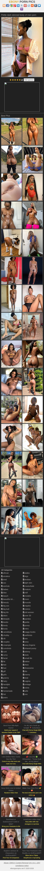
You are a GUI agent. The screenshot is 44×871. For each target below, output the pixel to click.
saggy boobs (29, 632)
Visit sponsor (29, 80)
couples (5, 642)
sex (25, 639)
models (27, 596)
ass (3, 583)
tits (25, 671)
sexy (26, 642)
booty (4, 625)
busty (4, 629)
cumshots (6, 648)
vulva (26, 688)
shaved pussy (29, 648)
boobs (4, 622)
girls (4, 675)
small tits (27, 658)
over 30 (27, 616)
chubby (5, 635)
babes (4, 589)
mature (27, 589)
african (5, 573)
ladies (26, 573)
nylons (26, 609)
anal (4, 580)
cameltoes (6, 632)
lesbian (27, 580)
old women (28, 612)
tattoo (26, 661)
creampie (6, 645)
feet (3, 665)
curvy (4, 655)
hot (3, 694)
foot (3, 668)
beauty (5, 602)
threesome (28, 668)
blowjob (5, 619)
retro (26, 629)
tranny (26, 675)
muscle (27, 602)
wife (25, 691)
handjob (5, 684)
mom (26, 599)
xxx (25, 694)
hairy (4, 681)
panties (27, 619)
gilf (3, 671)
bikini (4, 616)
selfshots (27, 635)
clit (3, 639)
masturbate (28, 586)
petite (26, 622)
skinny (26, 652)
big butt (5, 609)
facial (4, 658)
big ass (5, 606)
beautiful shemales (10, 599)
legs (25, 576)
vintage (27, 684)
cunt (4, 652)
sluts (26, 655)
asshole (5, 586)
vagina (26, 681)
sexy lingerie (29, 645)
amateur (5, 576)
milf (25, 593)
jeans (4, 698)
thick (26, 665)
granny (5, 678)
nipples (27, 606)
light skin (27, 583)
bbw (4, 593)
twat (25, 678)
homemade (7, 691)
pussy (26, 625)
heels (4, 688)
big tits (5, 612)
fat (3, 661)
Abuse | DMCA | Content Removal (16, 863)
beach (4, 596)
